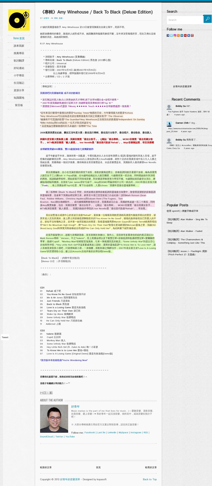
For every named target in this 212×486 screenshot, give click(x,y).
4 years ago (179, 114)
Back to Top (150, 479)
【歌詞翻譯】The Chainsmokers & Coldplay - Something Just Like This (186, 241)
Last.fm (101, 432)
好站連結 (19, 68)
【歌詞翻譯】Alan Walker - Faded (184, 231)
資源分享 (19, 90)
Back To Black (64, 60)
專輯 (56, 18)
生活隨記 (19, 83)
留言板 (19, 105)
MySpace (123, 432)
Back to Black (54, 304)
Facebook (90, 432)
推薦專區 (19, 53)
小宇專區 (19, 75)
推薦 (61, 18)
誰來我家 (19, 45)
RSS (146, 432)
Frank (45, 185)
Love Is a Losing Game (59, 307)
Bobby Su (181, 106)
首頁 (98, 467)
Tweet (5, 337)
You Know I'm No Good (59, 294)
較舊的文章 (151, 467)
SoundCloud (46, 436)
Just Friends (53, 301)
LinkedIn (112, 432)
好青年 (46, 18)
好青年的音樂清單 (70, 479)
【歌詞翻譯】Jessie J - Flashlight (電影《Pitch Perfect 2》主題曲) (187, 253)
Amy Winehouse (65, 57)
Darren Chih (182, 123)
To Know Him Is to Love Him (62, 350)
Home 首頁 (19, 38)
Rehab (49, 291)
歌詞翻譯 (19, 60)
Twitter (59, 436)
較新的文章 (46, 467)
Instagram (136, 432)
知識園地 (19, 97)
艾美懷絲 (79, 57)
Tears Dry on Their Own (60, 311)
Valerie (50, 334)
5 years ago (189, 148)
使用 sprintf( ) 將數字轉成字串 (182, 211)
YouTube (70, 436)
